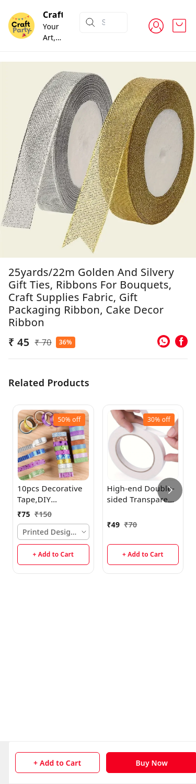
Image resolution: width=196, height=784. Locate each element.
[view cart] (179, 25)
